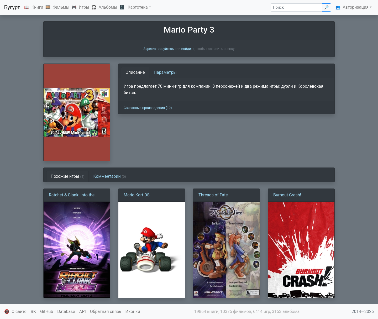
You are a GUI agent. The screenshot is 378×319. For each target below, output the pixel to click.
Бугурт (12, 7)
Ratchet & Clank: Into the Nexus (71, 195)
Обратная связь (105, 311)
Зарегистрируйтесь (159, 49)
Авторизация (356, 7)
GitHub (46, 311)
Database (66, 311)
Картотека (138, 7)
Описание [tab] (135, 72)
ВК (33, 311)
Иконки (132, 311)
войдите (187, 49)
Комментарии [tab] (109, 176)
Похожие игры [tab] (67, 176)
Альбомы (108, 7)
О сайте (19, 311)
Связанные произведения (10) (148, 108)
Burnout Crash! (287, 194)
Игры (84, 7)
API (82, 311)
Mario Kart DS (137, 194)
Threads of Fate (213, 194)
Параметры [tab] (165, 72)
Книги (37, 7)
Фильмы (60, 7)
